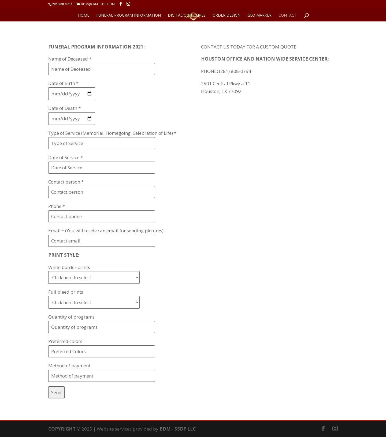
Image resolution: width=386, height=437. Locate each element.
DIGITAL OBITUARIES (187, 15)
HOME (83, 15)
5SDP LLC (185, 429)
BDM (165, 429)
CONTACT (287, 15)
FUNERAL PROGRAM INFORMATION (128, 15)
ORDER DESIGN (226, 15)
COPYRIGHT (62, 429)
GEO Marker (259, 15)
